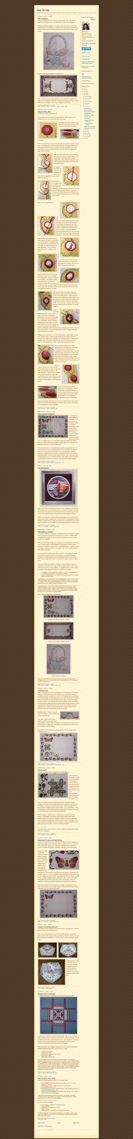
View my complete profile (87, 40)
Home (58, 1122)
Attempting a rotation (89, 115)
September (87, 101)
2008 (84, 94)
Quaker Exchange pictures (47, 927)
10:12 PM (48, 987)
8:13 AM (47, 407)
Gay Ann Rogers (68, 995)
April (86, 131)
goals (42, 1119)
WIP (66, 106)
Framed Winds (87, 113)
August (86, 103)
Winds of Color (56, 526)
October (86, 99)
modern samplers (57, 462)
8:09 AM (47, 105)
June (86, 106)
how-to (48, 408)
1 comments (53, 987)
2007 (84, 138)
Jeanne (86, 31)
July (86, 104)
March (86, 133)
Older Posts (76, 1122)
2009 (84, 93)
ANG (83, 73)
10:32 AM (48, 1118)
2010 (84, 91)
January (86, 136)
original (40, 856)
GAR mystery (53, 106)
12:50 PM (48, 1071)
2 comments (52, 461)
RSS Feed (84, 45)
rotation (58, 106)
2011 (84, 89)
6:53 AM (47, 461)
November (87, 98)
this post (46, 831)
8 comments (52, 525)
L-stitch (54, 283)
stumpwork (52, 408)
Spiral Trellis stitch (86, 56)
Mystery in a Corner (49, 1088)
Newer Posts (41, 1122)
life (53, 1072)
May (86, 129)
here (61, 1043)
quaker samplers (49, 988)
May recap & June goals (89, 128)
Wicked (72, 1059)
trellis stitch (50, 724)
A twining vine (87, 116)
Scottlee (62, 106)
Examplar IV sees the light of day (50, 840)
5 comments (52, 763)
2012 (84, 88)
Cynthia (48, 537)
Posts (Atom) (48, 1126)
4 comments (52, 105)
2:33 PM (47, 833)
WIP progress (87, 108)
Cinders (48, 106)
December (87, 96)
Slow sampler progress (89, 111)
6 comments (52, 920)
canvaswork (43, 106)
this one (74, 968)
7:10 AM (47, 920)
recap (45, 1119)
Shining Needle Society (87, 77)
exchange (43, 988)
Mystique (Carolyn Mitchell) (88, 83)
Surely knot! (87, 118)
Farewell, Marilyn (85, 59)
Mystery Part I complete (89, 126)
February (87, 134)
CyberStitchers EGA (86, 76)
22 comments (52, 407)
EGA (83, 75)
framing (50, 526)
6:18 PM (47, 763)
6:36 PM (47, 525)
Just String (42, 10)
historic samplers (50, 462)
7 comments (52, 833)
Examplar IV (43, 408)
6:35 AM (47, 684)
